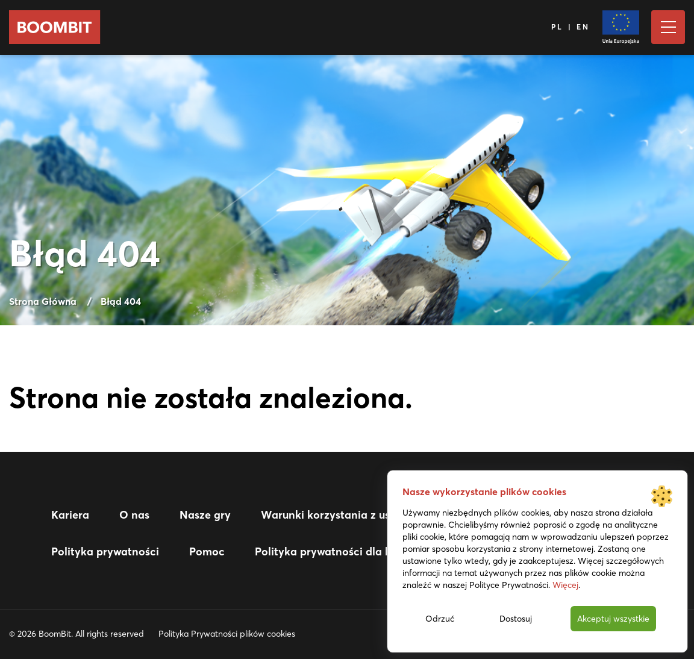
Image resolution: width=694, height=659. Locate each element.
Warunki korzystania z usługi (335, 515)
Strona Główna (43, 301)
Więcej (565, 584)
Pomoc (207, 551)
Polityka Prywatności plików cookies (226, 633)
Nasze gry (205, 515)
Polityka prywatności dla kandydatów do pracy (376, 551)
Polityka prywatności (105, 551)
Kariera (70, 515)
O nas (134, 515)
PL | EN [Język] (570, 26)
